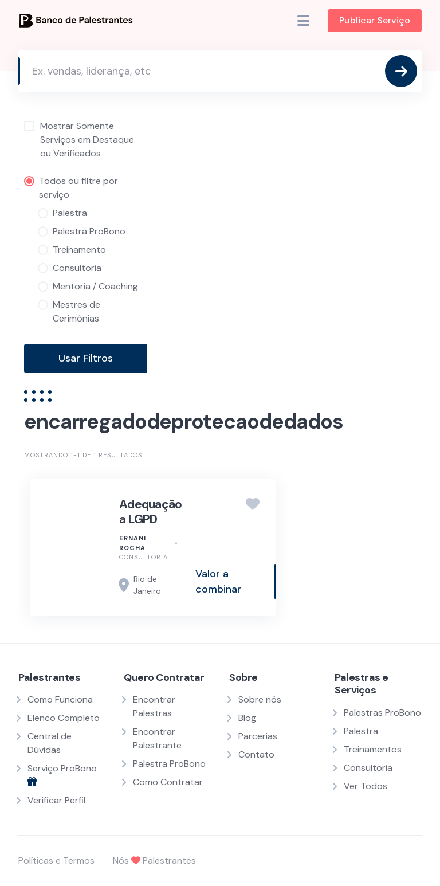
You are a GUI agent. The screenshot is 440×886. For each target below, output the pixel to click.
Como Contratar (168, 782)
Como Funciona (60, 699)
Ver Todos (365, 786)
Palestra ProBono (169, 764)
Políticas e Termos (56, 860)
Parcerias (257, 736)
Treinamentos (373, 749)
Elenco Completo (64, 718)
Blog (247, 718)
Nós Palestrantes (154, 860)
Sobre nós (259, 699)
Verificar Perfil (56, 800)
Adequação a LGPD (150, 511)
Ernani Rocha (132, 543)
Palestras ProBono (382, 713)
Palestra (361, 731)
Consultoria (143, 557)
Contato (256, 754)
